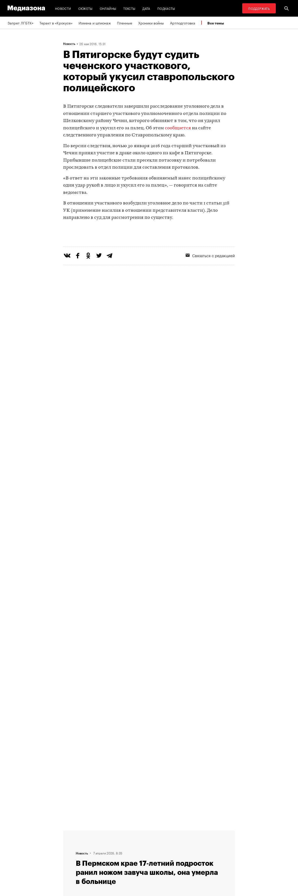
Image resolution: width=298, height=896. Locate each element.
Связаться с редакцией (111, 842)
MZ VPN (159, 851)
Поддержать (259, 8)
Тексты (129, 8)
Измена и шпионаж (95, 22)
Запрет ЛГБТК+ (20, 22)
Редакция (99, 832)
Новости (63, 8)
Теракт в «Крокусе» (55, 22)
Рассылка (161, 842)
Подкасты (166, 8)
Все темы (215, 23)
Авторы (97, 851)
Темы (95, 861)
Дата (146, 8)
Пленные (124, 22)
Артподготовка (182, 22)
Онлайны (108, 8)
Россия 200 (163, 861)
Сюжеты (85, 8)
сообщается (178, 128)
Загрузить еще (149, 686)
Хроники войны (151, 22)
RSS (159, 832)
